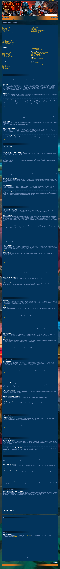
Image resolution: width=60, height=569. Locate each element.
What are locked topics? (5, 68)
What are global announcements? (7, 65)
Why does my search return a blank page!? (37, 47)
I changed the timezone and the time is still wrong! (9, 40)
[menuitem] (8, 17)
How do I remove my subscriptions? (36, 55)
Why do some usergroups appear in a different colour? (38, 32)
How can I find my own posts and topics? (36, 49)
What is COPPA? (4, 28)
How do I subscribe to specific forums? (36, 54)
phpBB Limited (28, 535)
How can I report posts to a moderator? (7, 56)
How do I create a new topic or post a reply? (8, 48)
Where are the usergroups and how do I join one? (38, 30)
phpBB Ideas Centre (44, 541)
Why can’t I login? (4, 31)
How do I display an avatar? (6, 43)
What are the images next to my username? (8, 42)
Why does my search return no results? (36, 46)
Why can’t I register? (5, 29)
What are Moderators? (34, 28)
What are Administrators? (34, 27)
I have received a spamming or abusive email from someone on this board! (41, 38)
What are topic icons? (5, 69)
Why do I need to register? (6, 27)
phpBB (43, 174)
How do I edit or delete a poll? (6, 52)
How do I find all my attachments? (35, 59)
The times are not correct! (6, 39)
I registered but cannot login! (6, 30)
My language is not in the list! (6, 41)
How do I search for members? (35, 48)
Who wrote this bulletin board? (35, 62)
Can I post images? (5, 64)
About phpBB (15, 536)
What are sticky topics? (5, 67)
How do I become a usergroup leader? (36, 31)
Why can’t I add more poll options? (7, 51)
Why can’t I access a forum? (6, 53)
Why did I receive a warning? (6, 55)
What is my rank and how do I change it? (8, 44)
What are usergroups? (34, 29)
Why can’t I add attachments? (6, 54)
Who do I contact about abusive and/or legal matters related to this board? (41, 64)
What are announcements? (6, 66)
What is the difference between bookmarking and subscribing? (39, 52)
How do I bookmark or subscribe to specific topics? (38, 53)
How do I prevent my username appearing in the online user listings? (12, 38)
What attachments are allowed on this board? (37, 58)
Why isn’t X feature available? (35, 63)
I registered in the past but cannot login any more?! (9, 32)
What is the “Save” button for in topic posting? (8, 57)
